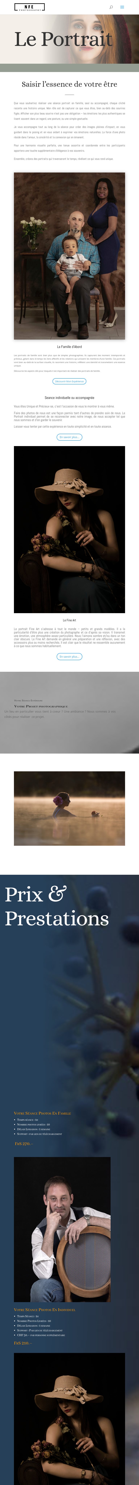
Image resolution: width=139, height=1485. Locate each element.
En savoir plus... (69, 437)
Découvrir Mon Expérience (69, 381)
